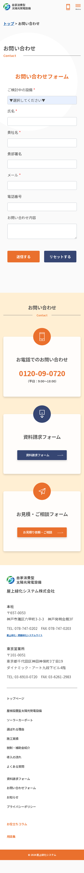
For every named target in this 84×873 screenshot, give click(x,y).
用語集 (12, 848)
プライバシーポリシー (25, 817)
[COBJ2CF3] (42, 164)
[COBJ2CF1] (42, 143)
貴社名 (14, 132)
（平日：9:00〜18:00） (42, 375)
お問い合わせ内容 (21, 217)
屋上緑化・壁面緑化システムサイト (28, 635)
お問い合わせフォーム (25, 796)
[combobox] (42, 100)
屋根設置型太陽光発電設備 (28, 712)
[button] (23, 257)
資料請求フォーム (37, 454)
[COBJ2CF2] (42, 207)
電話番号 (14, 196)
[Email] (42, 185)
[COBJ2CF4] (42, 231)
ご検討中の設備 (21, 89)
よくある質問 (17, 773)
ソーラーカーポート (23, 722)
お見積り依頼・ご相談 (37, 531)
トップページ (17, 699)
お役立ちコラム (19, 835)
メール (14, 175)
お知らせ (14, 807)
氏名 (12, 111)
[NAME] (42, 121)
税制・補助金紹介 (21, 753)
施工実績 (14, 742)
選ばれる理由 (17, 732)
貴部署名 (14, 153)
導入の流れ (16, 763)
